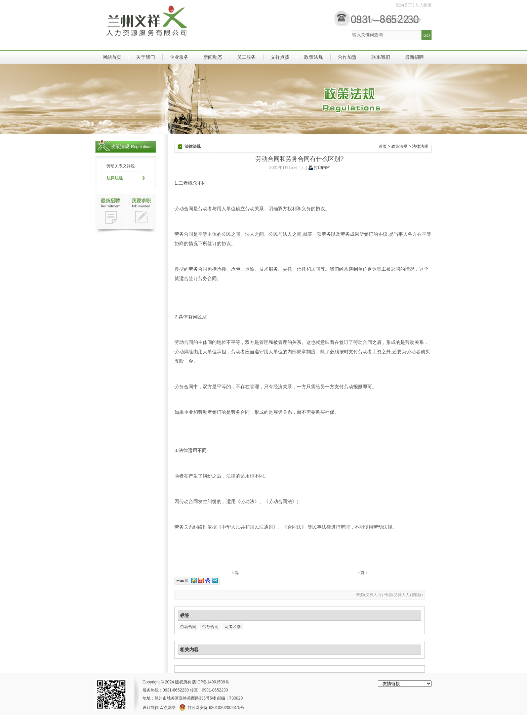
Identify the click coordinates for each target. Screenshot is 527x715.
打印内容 (319, 167)
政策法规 (313, 57)
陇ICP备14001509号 (210, 682)
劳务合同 (210, 626)
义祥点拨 (280, 57)
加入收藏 (423, 5)
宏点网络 (168, 707)
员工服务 (246, 57)
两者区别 (233, 626)
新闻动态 (212, 57)
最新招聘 (414, 57)
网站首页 (112, 57)
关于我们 (145, 57)
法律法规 (115, 178)
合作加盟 (347, 57)
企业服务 (179, 57)
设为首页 (404, 5)
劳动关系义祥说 (121, 166)
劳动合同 (188, 626)
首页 (383, 146)
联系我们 (380, 57)
